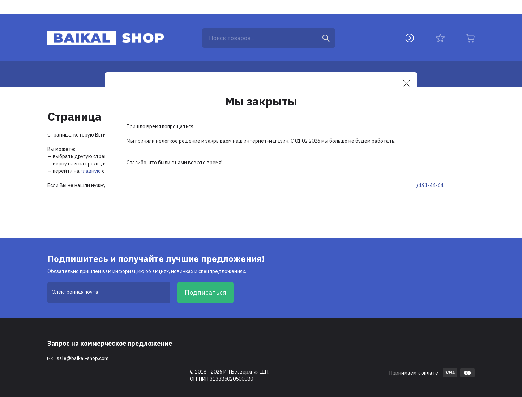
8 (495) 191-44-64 (423, 185)
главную (91, 171)
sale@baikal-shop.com (82, 358)
